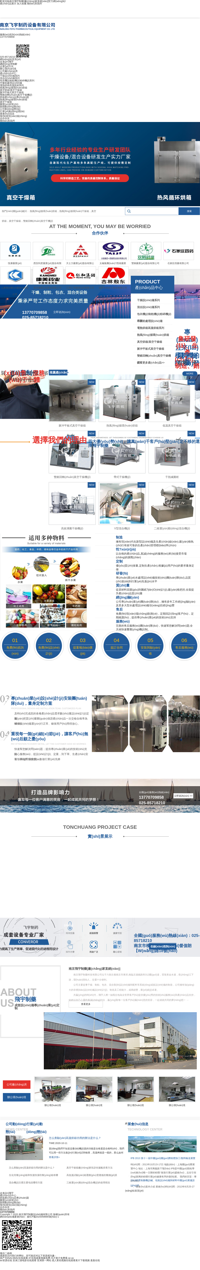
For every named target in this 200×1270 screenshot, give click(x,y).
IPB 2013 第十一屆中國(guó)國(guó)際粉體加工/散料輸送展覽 (163, 1158)
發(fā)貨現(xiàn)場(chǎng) (13, 116)
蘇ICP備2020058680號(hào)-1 (43, 1216)
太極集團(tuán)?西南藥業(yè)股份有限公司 (112, 264)
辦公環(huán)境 (8, 68)
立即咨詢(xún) (61, 312)
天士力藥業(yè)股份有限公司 (80, 264)
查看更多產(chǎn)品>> (151, 362)
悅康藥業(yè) (14, 263)
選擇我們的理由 (59, 440)
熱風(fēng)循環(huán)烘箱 (13, 87)
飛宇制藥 (25, 999)
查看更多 (86, 1004)
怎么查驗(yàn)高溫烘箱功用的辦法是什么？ (32, 1167)
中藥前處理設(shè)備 (11, 83)
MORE (189, 373)
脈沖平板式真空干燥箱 (12, 92)
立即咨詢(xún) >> (183, 795)
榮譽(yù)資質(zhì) (9, 104)
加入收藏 (21, 3)
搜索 (189, 211)
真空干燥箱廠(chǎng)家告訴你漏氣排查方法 (89, 1167)
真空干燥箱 (6, 101)
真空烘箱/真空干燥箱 (11, 90)
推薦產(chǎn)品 (59, 375)
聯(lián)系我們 (34, 3)
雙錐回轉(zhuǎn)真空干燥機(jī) (16, 94)
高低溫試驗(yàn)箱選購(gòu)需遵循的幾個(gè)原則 (91, 1176)
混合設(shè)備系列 (10, 78)
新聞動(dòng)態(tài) (10, 106)
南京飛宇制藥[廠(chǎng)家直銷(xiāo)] (94, 968)
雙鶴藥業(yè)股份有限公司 (145, 263)
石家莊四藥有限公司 (178, 263)
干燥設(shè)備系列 (10, 75)
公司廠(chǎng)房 (9, 71)
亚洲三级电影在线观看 (24, 1260)
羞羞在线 (95, 1260)
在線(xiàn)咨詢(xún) (162, 946)
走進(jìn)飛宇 (7, 61)
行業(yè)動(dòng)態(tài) (12, 111)
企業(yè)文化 (7, 66)
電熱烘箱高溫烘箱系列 (12, 85)
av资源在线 (6, 1260)
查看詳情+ (54, 1157)
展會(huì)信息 (7, 113)
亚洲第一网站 (44, 1260)
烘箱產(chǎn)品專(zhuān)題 (14, 97)
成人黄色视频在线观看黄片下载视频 (71, 1260)
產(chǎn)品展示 (8, 3)
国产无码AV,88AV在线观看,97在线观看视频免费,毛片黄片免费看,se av (37, 1258)
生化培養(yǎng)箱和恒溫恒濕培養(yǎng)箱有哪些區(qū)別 (33, 1176)
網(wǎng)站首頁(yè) (10, 59)
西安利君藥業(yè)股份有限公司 (47, 264)
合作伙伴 (4, 118)
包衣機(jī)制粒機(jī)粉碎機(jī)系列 (17, 80)
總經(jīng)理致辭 (8, 64)
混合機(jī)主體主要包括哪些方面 (25, 1182)
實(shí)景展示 (100, 836)
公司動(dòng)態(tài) (10, 109)
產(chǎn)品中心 (8, 73)
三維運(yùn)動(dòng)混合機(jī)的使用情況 (88, 1182)
